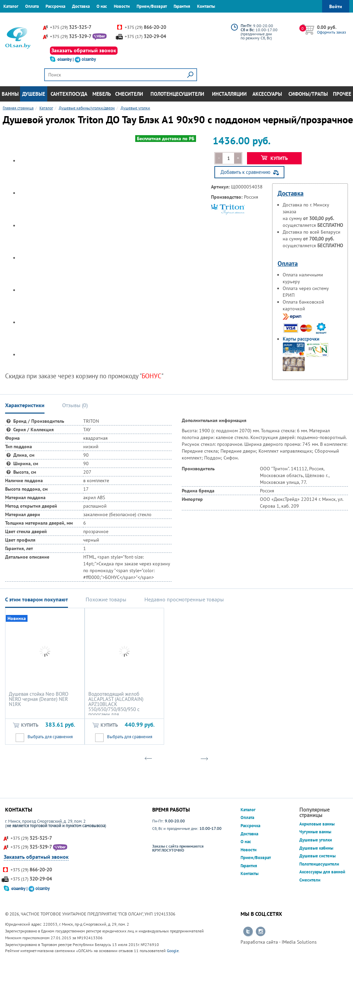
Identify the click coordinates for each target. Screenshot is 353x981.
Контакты (206, 6)
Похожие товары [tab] (106, 599)
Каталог (10, 6)
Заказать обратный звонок (83, 50)
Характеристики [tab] (25, 405)
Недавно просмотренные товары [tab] (184, 599)
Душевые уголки (315, 840)
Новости (122, 6)
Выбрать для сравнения (50, 737)
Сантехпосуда (69, 94)
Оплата (32, 6)
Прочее (342, 94)
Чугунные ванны (315, 832)
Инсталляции (229, 94)
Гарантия (182, 6)
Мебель (101, 94)
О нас (101, 6)
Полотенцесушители (177, 94)
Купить (274, 158)
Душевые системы (317, 856)
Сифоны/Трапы (308, 94)
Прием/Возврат (152, 6)
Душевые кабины (316, 848)
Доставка (81, 6)
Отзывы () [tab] (75, 405)
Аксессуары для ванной (322, 872)
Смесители (129, 94)
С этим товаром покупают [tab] (36, 599)
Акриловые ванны (317, 824)
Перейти (248, 932)
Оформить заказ (331, 32)
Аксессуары (267, 94)
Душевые (33, 94)
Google (173, 950)
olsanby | (66, 59)
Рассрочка (55, 6)
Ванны (10, 94)
